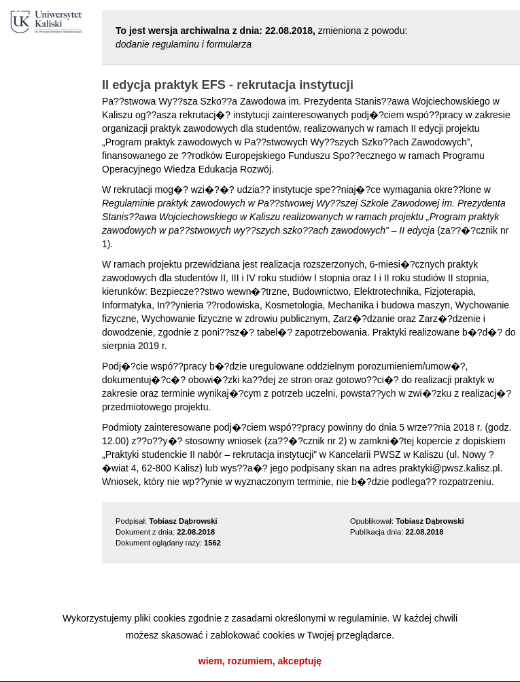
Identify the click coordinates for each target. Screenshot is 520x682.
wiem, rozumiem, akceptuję (260, 661)
